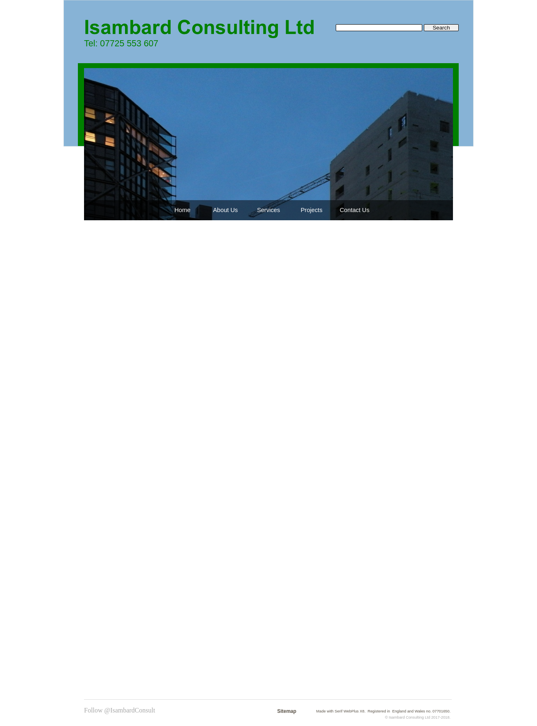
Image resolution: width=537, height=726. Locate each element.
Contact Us (355, 210)
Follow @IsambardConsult (119, 710)
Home (182, 210)
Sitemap (286, 711)
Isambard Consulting (406, 717)
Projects (312, 210)
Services (268, 210)
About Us (225, 210)
